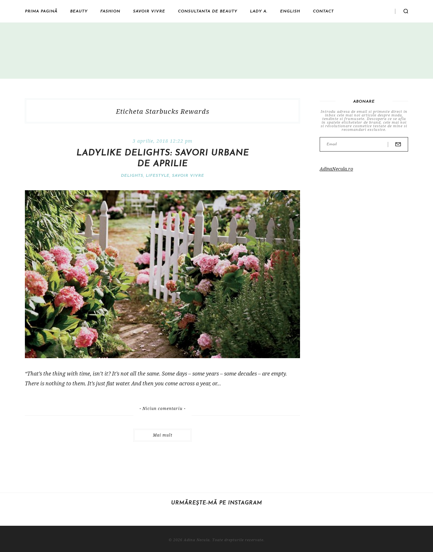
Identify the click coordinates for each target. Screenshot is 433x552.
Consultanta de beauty (207, 11)
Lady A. (258, 11)
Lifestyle (157, 176)
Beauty (78, 11)
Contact (323, 11)
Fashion (110, 11)
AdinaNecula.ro (336, 169)
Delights (132, 176)
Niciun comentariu (162, 409)
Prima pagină (41, 11)
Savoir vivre (149, 11)
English (290, 11)
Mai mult (162, 435)
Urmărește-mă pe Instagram (216, 503)
